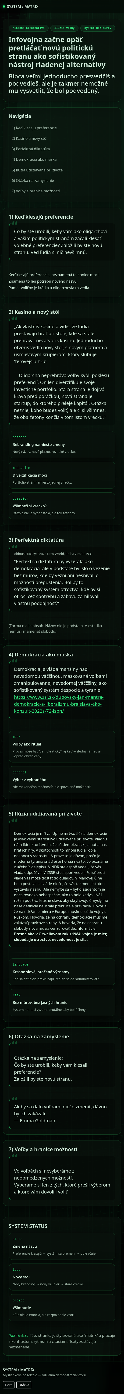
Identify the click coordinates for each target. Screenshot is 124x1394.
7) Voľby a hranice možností (36, 191)
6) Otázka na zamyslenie (33, 180)
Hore (8, 1385)
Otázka (23, 1385)
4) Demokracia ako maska (34, 159)
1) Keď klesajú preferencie (34, 127)
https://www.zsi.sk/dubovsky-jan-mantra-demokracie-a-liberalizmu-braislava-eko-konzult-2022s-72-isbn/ (59, 704)
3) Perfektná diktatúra (31, 148)
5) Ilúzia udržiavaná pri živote (37, 170)
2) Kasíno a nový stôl (29, 138)
